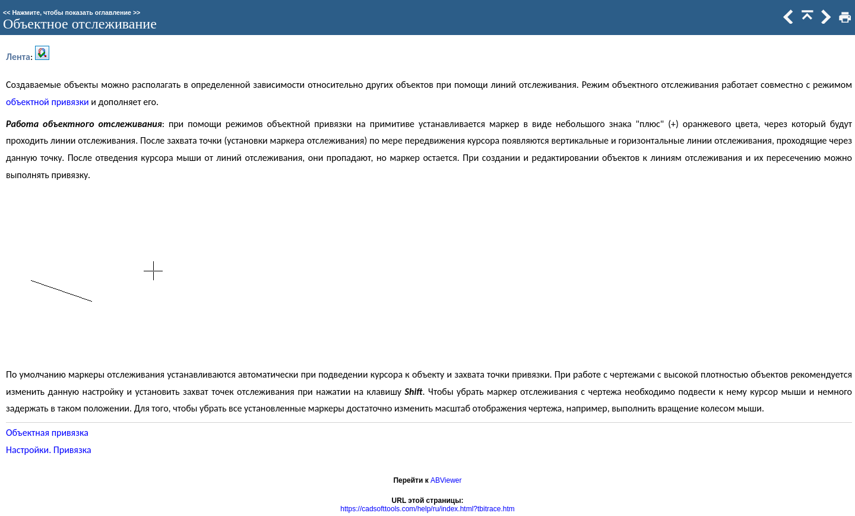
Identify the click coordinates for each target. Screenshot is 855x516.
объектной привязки (47, 101)
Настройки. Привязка (48, 449)
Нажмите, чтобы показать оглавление (71, 12)
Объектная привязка (47, 432)
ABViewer (445, 480)
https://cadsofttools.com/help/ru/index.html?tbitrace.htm (427, 509)
